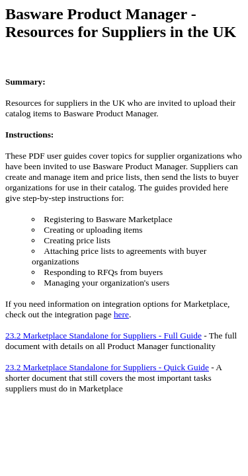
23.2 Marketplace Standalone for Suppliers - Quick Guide (107, 367)
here (121, 314)
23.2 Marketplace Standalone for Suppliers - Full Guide (103, 335)
